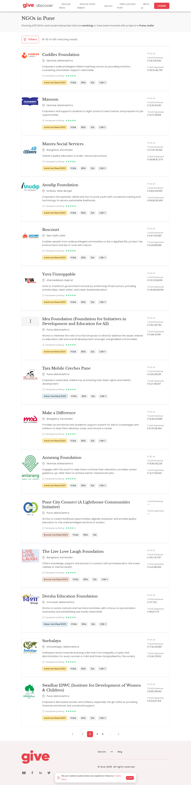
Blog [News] (116, 751)
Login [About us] (162, 6)
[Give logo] (57, 756)
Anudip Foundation (60, 185)
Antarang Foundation (61, 457)
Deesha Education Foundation (70, 595)
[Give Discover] (37, 6)
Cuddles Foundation (60, 54)
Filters (30, 39)
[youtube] (23, 772)
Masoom (50, 99)
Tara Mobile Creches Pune (66, 368)
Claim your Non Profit (126, 6)
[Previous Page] (74, 733)
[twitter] (49, 772)
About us (145, 6)
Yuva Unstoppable (59, 274)
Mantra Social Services (62, 144)
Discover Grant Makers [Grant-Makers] (86, 6)
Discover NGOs (65, 6)
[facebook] (32, 772)
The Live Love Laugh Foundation (73, 551)
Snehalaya (51, 640)
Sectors (108, 5)
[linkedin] (40, 772)
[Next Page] (117, 733)
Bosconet (50, 229)
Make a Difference (59, 412)
